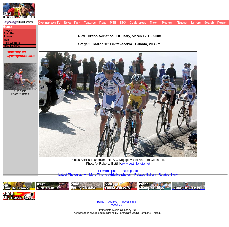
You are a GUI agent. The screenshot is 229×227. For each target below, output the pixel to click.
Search (209, 22)
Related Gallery (145, 174)
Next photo (130, 171)
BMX (123, 22)
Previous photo (108, 171)
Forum (221, 22)
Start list (9, 33)
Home (7, 27)
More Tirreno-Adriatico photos (110, 174)
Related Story (168, 174)
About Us (116, 204)
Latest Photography (72, 174)
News (68, 22)
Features (90, 22)
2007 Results (12, 46)
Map (6, 39)
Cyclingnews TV (49, 22)
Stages (8, 30)
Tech (77, 22)
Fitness (181, 22)
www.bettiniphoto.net (135, 163)
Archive (112, 201)
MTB (113, 22)
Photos (167, 22)
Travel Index (128, 201)
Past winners (12, 42)
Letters (196, 22)
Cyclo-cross (138, 22)
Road (103, 22)
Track (153, 22)
